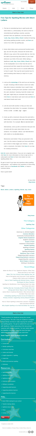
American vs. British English (25, 232)
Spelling (16, 189)
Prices (31, 8)
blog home (32, 182)
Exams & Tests (29, 241)
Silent (6, 189)
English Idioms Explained (26, 237)
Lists (13, 8)
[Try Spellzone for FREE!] (25, 210)
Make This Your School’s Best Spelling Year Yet (20, 274)
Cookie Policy (22, 428)
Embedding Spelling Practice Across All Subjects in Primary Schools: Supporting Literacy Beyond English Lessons (18, 297)
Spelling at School (28, 247)
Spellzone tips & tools (8, 407)
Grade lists (5, 358)
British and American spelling (10, 361)
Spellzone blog (6, 378)
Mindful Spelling (29, 245)
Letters (11, 189)
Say (26, 189)
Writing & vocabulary (8, 384)
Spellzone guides (7, 372)
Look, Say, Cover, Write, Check (13, 38)
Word (2, 189)
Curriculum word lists (8, 349)
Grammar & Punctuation (27, 243)
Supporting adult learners (9, 387)
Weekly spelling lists (8, 346)
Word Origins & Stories (27, 261)
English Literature (28, 239)
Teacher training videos (9, 404)
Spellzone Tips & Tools (27, 253)
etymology (14, 82)
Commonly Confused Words (25, 235)
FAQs (4, 410)
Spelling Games (29, 249)
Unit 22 (3, 153)
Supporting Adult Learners (26, 255)
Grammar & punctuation (9, 381)
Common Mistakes (28, 234)
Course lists (6, 343)
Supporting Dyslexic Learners (25, 257)
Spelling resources (8, 375)
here (29, 40)
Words (22, 189)
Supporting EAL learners (9, 393)
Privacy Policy (15, 428)
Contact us (5, 413)
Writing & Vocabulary (27, 263)
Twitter (22, 166)
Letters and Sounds (8, 352)
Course (4, 8)
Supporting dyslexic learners (10, 390)
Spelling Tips (30, 224)
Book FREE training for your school (12, 401)
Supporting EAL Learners (26, 259)
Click (29, 189)
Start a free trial (18, 12)
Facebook (14, 166)
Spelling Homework (28, 251)
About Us (29, 428)
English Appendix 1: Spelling (10, 355)
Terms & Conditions (6, 428)
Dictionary (5, 364)
